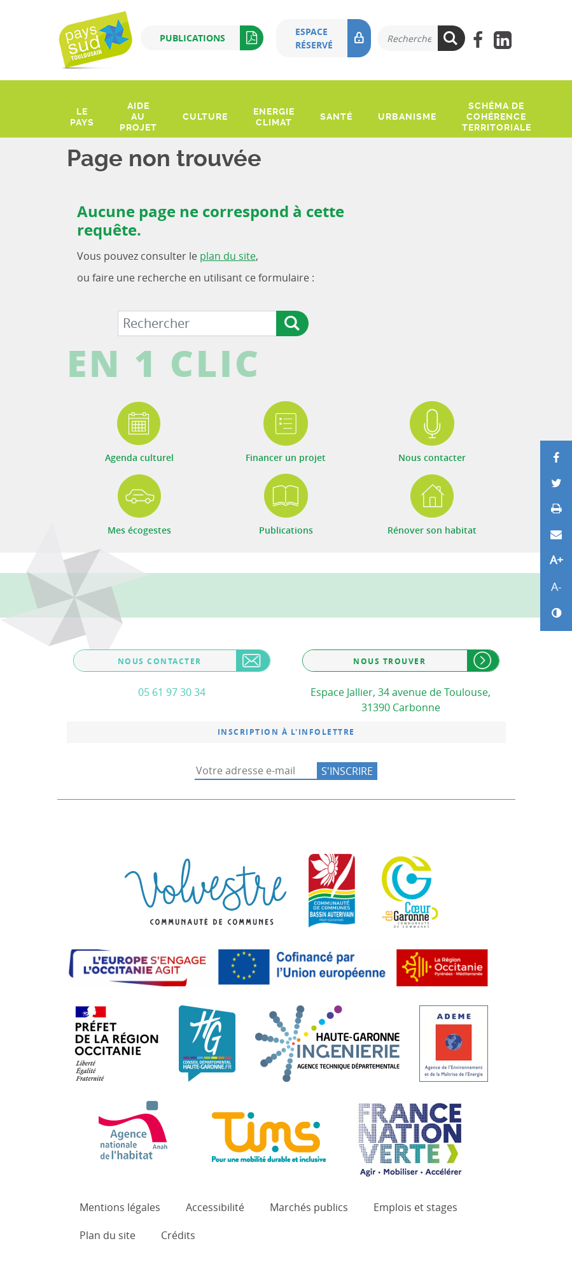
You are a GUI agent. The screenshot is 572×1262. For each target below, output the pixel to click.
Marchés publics (309, 1207)
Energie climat (274, 116)
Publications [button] (211, 37)
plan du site (228, 256)
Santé (336, 116)
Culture (205, 116)
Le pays (82, 116)
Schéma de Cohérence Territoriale (496, 116)
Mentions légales (120, 1207)
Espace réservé (333, 38)
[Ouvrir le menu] (68, 88)
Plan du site (108, 1235)
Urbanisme (407, 116)
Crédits (178, 1235)
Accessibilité (215, 1207)
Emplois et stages (415, 1207)
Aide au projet (138, 116)
